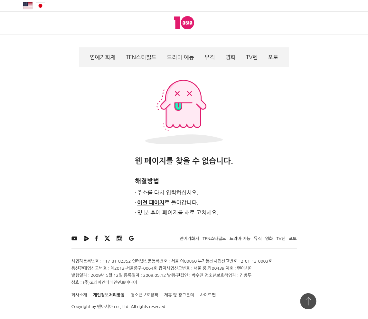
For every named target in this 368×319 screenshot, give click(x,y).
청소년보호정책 (144, 295)
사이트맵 (208, 295)
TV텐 (252, 57)
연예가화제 (103, 57)
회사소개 (79, 295)
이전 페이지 (151, 203)
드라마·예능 (180, 57)
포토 (273, 57)
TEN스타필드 (141, 57)
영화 (230, 57)
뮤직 (209, 57)
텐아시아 (105, 306)
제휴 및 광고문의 (179, 295)
